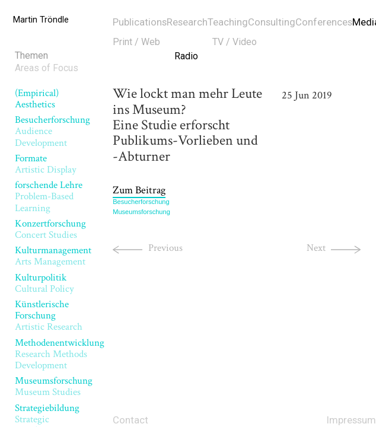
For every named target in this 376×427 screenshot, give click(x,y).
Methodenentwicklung (59, 354)
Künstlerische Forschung (48, 316)
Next (316, 247)
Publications (140, 22)
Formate (46, 164)
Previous (165, 247)
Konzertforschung (50, 229)
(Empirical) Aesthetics (37, 99)
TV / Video (234, 41)
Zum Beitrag (139, 190)
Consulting (271, 22)
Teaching (228, 22)
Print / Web (136, 41)
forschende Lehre (48, 197)
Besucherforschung (141, 201)
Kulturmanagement (53, 256)
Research (187, 22)
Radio (186, 56)
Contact (130, 420)
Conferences (323, 22)
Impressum (351, 420)
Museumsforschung (54, 386)
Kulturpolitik (44, 283)
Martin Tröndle (41, 20)
